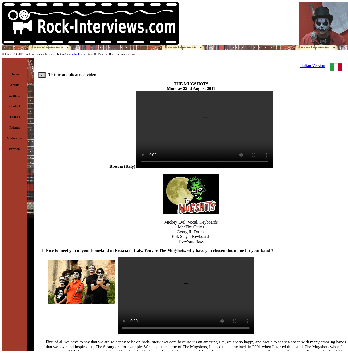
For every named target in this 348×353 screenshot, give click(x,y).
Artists (14, 85)
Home (15, 74)
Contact (14, 106)
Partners (15, 149)
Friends (14, 127)
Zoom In (14, 95)
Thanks (15, 117)
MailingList (15, 138)
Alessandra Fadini (75, 53)
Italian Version (312, 65)
